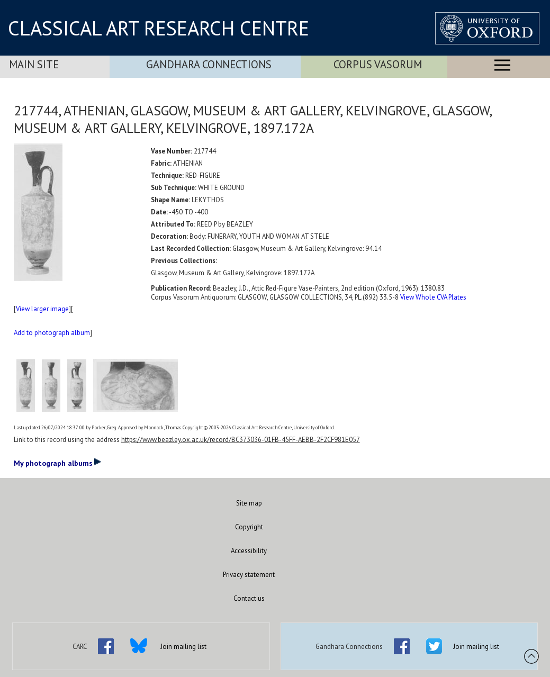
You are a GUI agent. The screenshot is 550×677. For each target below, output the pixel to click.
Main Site (34, 64)
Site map (249, 503)
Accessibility (249, 550)
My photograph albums (57, 462)
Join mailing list (183, 646)
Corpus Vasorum (377, 64)
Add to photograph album (52, 332)
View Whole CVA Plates (433, 297)
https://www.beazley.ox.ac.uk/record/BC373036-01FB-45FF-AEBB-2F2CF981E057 (240, 439)
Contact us (249, 598)
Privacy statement (249, 574)
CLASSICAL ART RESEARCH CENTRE (158, 28)
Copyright (249, 526)
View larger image (42, 308)
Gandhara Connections (209, 64)
